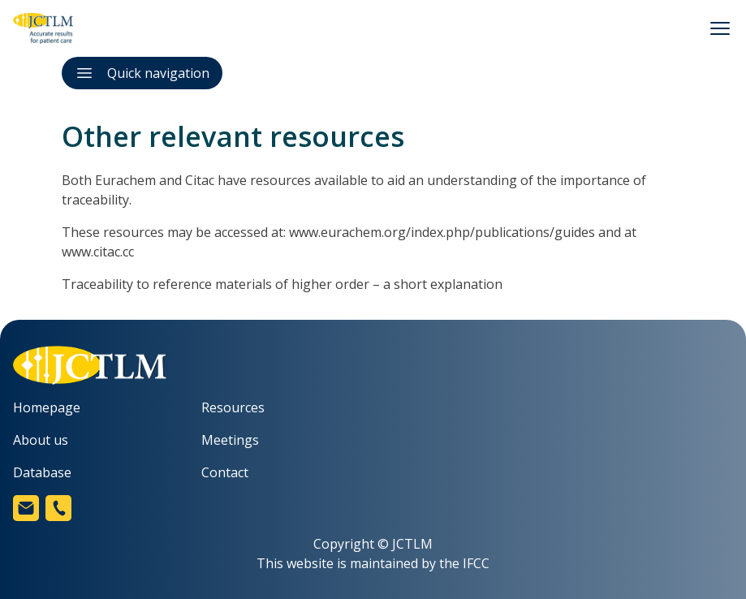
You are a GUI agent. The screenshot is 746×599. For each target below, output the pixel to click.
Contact (224, 472)
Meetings (230, 440)
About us (40, 440)
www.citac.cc (98, 252)
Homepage (46, 407)
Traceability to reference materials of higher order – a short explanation (282, 284)
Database (42, 472)
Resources (233, 407)
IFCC (476, 563)
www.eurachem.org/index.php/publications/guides (442, 232)
